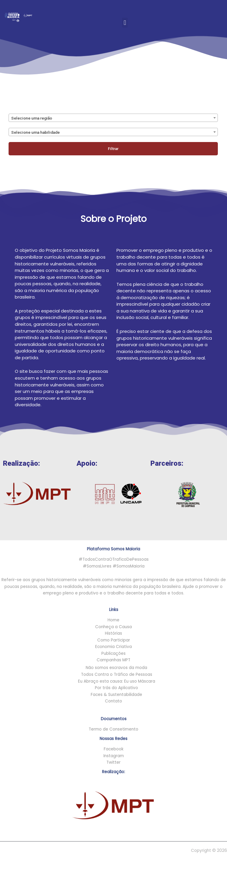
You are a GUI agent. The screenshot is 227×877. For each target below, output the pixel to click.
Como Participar (113, 640)
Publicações (113, 653)
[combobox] (113, 118)
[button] (125, 18)
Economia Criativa (113, 646)
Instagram (113, 756)
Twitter (113, 762)
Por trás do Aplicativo (116, 688)
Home (113, 620)
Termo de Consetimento (113, 729)
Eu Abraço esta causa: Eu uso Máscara (116, 681)
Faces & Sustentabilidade (116, 694)
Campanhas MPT (113, 660)
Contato (113, 701)
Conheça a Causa (113, 627)
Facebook (114, 749)
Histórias (113, 633)
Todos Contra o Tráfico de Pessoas (116, 674)
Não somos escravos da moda (116, 667)
